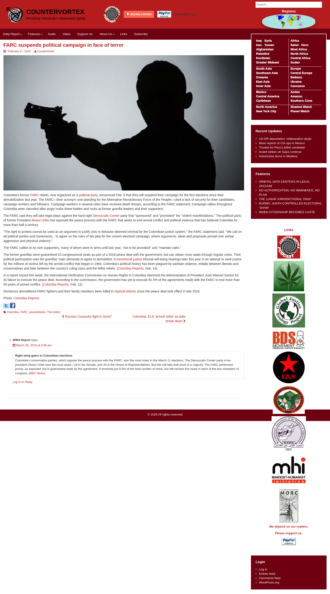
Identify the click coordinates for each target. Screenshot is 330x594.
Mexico (261, 92)
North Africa (299, 53)
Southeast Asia (267, 73)
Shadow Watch (301, 107)
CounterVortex (55, 11)
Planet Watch (299, 111)
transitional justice (129, 259)
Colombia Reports (130, 268)
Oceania (262, 77)
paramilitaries (37, 312)
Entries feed (267, 573)
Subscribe (141, 34)
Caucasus (297, 86)
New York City (266, 111)
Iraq (258, 40)
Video (66, 34)
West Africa (298, 49)
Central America (267, 96)
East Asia (263, 81)
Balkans (296, 77)
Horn (304, 45)
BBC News (37, 373)
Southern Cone (301, 100)
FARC (34, 195)
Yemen (269, 45)
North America (266, 107)
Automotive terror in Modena (278, 156)
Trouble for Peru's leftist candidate (282, 147)
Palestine (262, 53)
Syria (268, 40)
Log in (263, 569)
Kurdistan (263, 58)
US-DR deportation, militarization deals (285, 138)
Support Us (85, 34)
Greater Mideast (267, 62)
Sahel (294, 45)
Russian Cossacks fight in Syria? (87, 316)
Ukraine (296, 81)
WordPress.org (269, 582)
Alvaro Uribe (40, 220)
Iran (258, 45)
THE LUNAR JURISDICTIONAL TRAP (285, 199)
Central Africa (300, 58)
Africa (294, 40)
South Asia (264, 68)
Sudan (295, 62)
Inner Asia (263, 86)
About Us (105, 34)
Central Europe (301, 73)
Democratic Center (106, 215)
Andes (295, 92)
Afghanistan (265, 49)
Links (123, 34)
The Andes (53, 312)
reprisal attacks (125, 291)
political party (88, 195)
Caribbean (263, 100)
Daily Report (11, 34)
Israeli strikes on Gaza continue (280, 152)
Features (34, 34)
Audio (52, 34)
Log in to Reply (23, 382)
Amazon (296, 96)
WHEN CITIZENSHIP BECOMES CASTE (287, 212)
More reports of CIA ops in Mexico (282, 143)
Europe (295, 68)
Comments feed (269, 578)
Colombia (13, 312)
